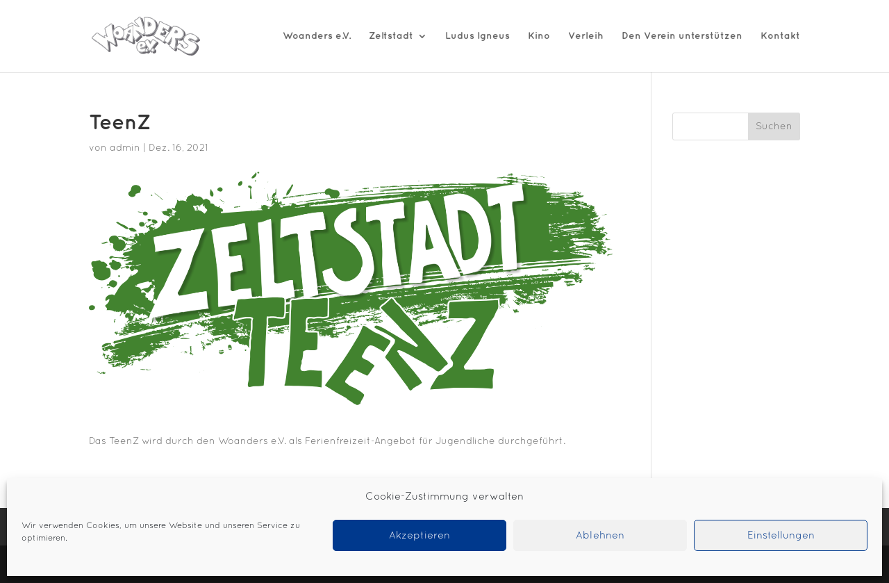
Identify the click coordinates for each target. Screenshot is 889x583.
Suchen (774, 126)
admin (125, 148)
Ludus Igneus (477, 35)
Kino (539, 35)
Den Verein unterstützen (682, 35)
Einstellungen (781, 536)
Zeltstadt (391, 35)
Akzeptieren (419, 536)
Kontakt (780, 35)
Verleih (586, 35)
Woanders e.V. (317, 35)
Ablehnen (600, 536)
